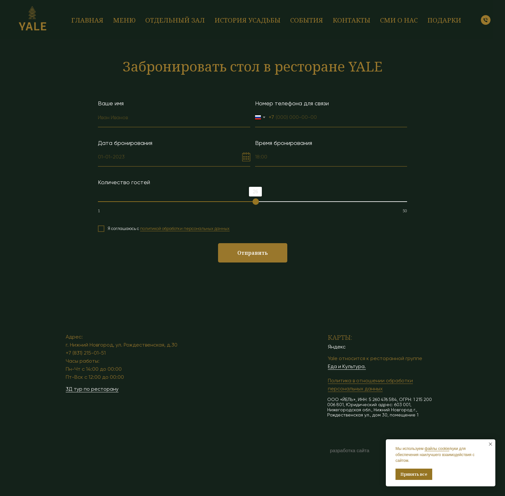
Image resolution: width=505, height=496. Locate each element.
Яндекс (337, 347)
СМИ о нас (399, 20)
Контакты (351, 20)
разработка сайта (349, 450)
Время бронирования (283, 142)
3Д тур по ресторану (92, 389)
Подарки (444, 20)
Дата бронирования (125, 142)
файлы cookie (436, 448)
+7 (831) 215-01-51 (86, 353)
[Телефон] (486, 20)
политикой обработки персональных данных (185, 228)
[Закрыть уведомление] (490, 444)
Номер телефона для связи (292, 103)
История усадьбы (247, 20)
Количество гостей (124, 182)
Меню (124, 20)
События (306, 20)
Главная (87, 20)
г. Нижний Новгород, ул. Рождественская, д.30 (121, 345)
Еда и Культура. (347, 366)
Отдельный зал (175, 20)
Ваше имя (111, 103)
